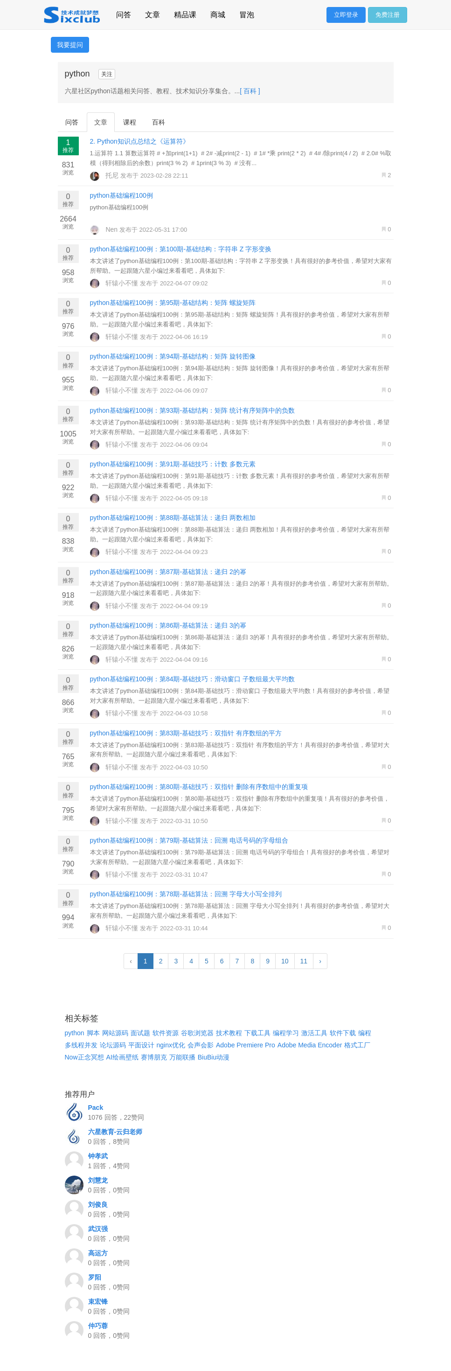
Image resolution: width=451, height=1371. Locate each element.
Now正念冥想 (84, 1057)
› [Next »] (320, 961)
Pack (96, 1107)
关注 (106, 74)
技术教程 (229, 1033)
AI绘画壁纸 (122, 1057)
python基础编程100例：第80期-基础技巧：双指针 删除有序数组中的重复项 (199, 786)
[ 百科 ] (250, 91)
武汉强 (98, 1229)
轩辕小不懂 (115, 283)
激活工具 (314, 1033)
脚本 (93, 1033)
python (74, 1033)
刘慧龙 (98, 1180)
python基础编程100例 (121, 195)
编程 (364, 1033)
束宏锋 (98, 1301)
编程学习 (286, 1033)
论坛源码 (113, 1045)
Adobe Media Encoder (310, 1045)
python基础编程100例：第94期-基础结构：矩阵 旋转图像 (173, 356)
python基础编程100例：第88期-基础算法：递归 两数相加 (173, 517)
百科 (158, 122)
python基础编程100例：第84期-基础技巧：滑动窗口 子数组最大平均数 (192, 679)
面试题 (140, 1033)
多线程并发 (81, 1045)
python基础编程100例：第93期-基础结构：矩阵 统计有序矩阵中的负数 (192, 410)
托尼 (105, 175)
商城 (217, 13)
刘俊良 (98, 1204)
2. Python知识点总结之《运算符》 (139, 141)
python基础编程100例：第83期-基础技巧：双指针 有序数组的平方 (186, 733)
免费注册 (387, 14)
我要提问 (70, 44)
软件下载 (343, 1033)
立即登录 (346, 14)
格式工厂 (357, 1045)
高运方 (98, 1253)
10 (285, 961)
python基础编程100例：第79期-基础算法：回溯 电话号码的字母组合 (189, 840)
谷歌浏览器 (197, 1033)
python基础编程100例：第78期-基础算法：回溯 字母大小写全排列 (186, 894)
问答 (123, 13)
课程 (129, 122)
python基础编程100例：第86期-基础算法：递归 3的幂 (168, 625)
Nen (104, 229)
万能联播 (182, 1057)
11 (304, 961)
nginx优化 (171, 1045)
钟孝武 (98, 1156)
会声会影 (200, 1045)
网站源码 (115, 1033)
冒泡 (246, 13)
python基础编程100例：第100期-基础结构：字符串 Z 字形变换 (181, 249)
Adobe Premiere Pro (245, 1045)
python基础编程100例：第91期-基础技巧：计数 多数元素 (173, 464)
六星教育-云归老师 (115, 1132)
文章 (152, 13)
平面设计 (141, 1045)
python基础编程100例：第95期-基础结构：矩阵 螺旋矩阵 (173, 302)
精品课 (185, 13)
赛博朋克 (154, 1057)
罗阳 (94, 1277)
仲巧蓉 (98, 1325)
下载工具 (257, 1033)
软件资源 (166, 1033)
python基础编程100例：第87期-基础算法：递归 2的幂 (168, 571)
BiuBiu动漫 (213, 1057)
